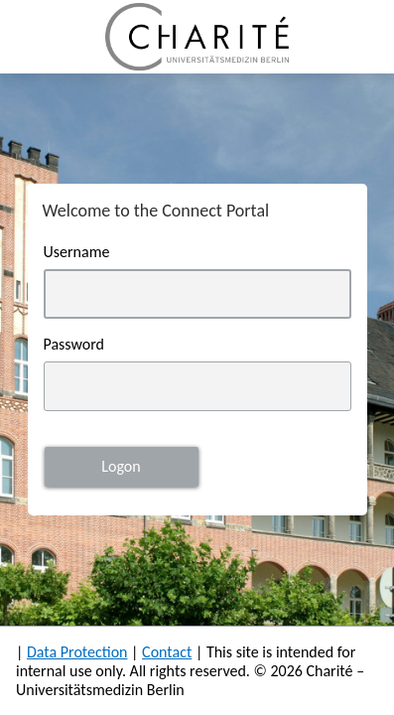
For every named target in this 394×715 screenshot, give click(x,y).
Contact (167, 652)
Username (77, 251)
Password (74, 344)
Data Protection (77, 652)
